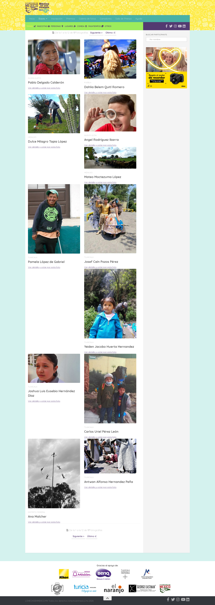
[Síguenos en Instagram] (175, 26)
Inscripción (56, 18)
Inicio (32, 18)
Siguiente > (96, 32)
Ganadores (106, 18)
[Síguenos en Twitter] (170, 26)
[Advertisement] (75, 546)
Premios (70, 18)
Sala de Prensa (123, 18)
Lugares (67, 26)
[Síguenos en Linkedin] (184, 26)
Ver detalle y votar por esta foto (44, 87)
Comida (79, 26)
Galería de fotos (87, 18)
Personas (54, 26)
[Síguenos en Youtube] (179, 26)
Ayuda (138, 18)
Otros (106, 26)
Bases (42, 18)
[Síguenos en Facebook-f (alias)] (166, 26)
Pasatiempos (93, 26)
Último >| (110, 32)
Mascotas (40, 26)
